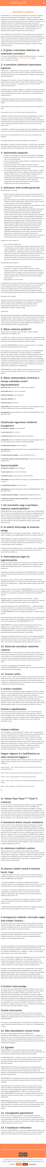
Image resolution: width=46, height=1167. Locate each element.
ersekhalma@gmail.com (23, 58)
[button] (43, 3)
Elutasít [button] (25, 1164)
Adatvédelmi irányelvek (29, 1149)
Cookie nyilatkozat (40, 1149)
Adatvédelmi (32, 1164)
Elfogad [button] (19, 1164)
